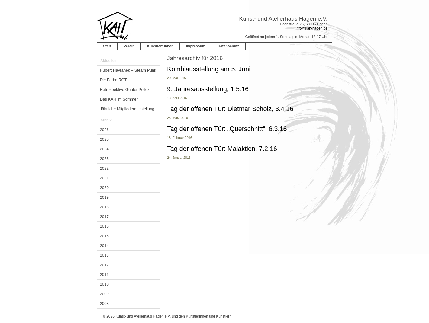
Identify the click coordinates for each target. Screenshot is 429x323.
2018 (104, 207)
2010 (104, 284)
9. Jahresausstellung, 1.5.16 (208, 89)
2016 (104, 226)
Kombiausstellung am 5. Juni (208, 69)
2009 (104, 294)
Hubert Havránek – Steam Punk (128, 70)
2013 (104, 255)
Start (107, 46)
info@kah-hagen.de (311, 28)
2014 (104, 245)
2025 (104, 139)
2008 (104, 303)
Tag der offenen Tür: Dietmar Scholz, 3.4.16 (230, 109)
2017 (104, 216)
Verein (129, 46)
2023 (104, 158)
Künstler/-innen (160, 46)
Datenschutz (228, 46)
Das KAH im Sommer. (119, 99)
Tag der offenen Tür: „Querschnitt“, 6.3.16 (227, 129)
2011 (104, 274)
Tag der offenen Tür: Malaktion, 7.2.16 (222, 148)
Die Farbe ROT (113, 80)
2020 (104, 187)
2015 (104, 236)
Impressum (195, 46)
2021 (104, 178)
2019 (104, 197)
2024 (104, 149)
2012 (104, 265)
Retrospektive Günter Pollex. (125, 89)
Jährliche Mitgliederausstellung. (128, 109)
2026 (104, 129)
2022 (104, 168)
